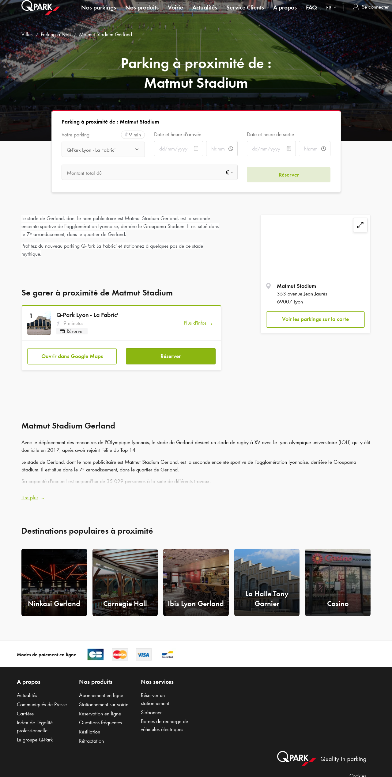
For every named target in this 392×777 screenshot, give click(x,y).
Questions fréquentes (100, 718)
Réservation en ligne (100, 709)
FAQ (311, 13)
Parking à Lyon (56, 34)
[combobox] (332, 14)
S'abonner (151, 708)
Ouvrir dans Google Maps (72, 354)
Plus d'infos (195, 322)
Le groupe (35, 735)
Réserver (170, 354)
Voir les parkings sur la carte (315, 319)
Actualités (204, 13)
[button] (196, 493)
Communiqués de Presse (42, 700)
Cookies (357, 771)
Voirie (175, 13)
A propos (285, 13)
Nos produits (142, 13)
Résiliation (89, 727)
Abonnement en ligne (101, 690)
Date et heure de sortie (270, 134)
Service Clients (245, 13)
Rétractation (91, 736)
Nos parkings (98, 13)
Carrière (25, 709)
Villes (26, 34)
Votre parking (75, 134)
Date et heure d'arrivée (177, 134)
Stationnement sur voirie (103, 700)
